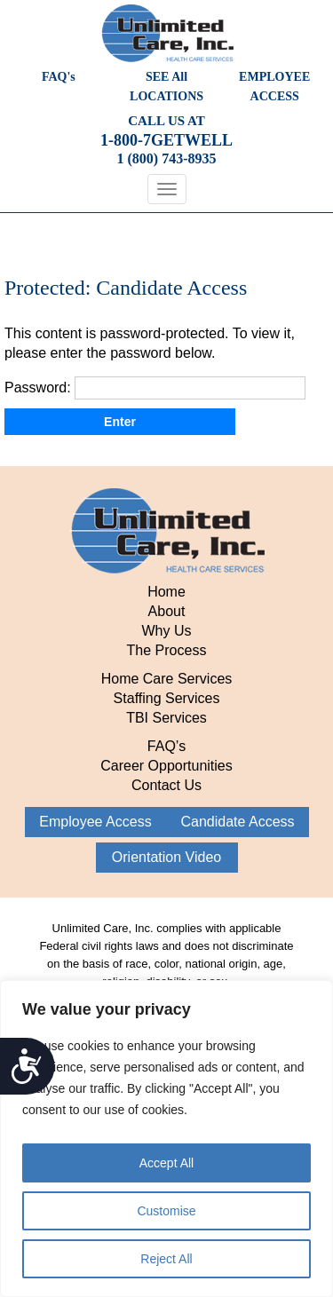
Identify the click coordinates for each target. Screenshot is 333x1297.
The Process (167, 650)
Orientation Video (166, 857)
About (167, 611)
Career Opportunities (166, 765)
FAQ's (58, 76)
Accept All (166, 1163)
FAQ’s (166, 746)
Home (166, 591)
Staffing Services (167, 698)
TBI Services (166, 717)
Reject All (166, 1259)
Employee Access (95, 821)
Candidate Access (237, 821)
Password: (154, 387)
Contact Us (166, 785)
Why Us (167, 630)
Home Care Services (167, 678)
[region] (166, 1138)
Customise (166, 1211)
